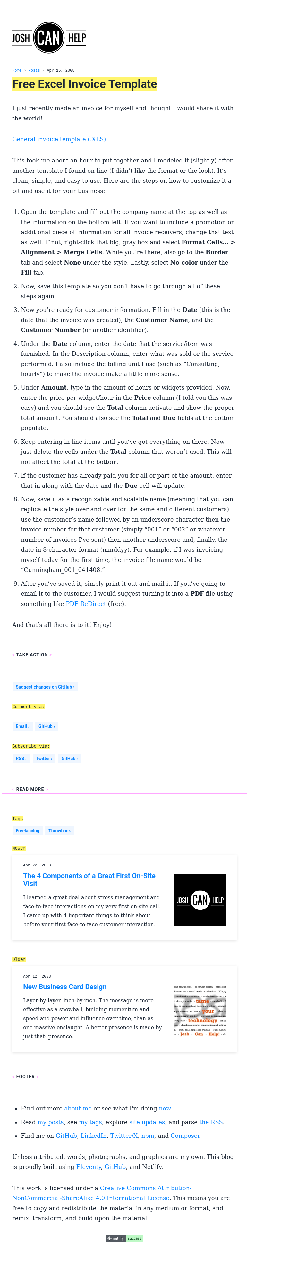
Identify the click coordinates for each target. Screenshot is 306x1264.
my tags (90, 1122)
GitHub (66, 1135)
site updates (147, 1122)
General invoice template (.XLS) (59, 139)
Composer (185, 1135)
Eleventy (88, 1166)
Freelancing (27, 830)
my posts (51, 1122)
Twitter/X (124, 1135)
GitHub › (46, 726)
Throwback (59, 830)
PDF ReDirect (86, 604)
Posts (34, 70)
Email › (23, 726)
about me (78, 1108)
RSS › (21, 758)
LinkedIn (93, 1135)
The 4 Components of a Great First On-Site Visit (89, 880)
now (165, 1108)
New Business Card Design (64, 987)
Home (16, 70)
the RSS (211, 1122)
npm (147, 1135)
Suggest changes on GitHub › (45, 686)
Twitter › (44, 758)
